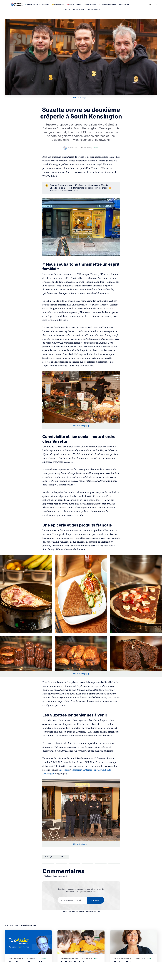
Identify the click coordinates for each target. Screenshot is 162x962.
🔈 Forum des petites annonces (37, 4)
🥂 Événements (90, 4)
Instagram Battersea (82, 770)
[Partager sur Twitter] (48, 864)
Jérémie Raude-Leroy (17, 959)
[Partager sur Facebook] (61, 864)
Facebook (64, 770)
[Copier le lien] (114, 864)
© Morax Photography (81, 98)
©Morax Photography (81, 426)
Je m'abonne (139, 4)
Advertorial (70, 147)
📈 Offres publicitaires (107, 4)
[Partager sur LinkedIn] (74, 864)
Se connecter (124, 4)
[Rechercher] (155, 4)
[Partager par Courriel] (101, 864)
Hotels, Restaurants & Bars (55, 857)
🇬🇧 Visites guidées (74, 4)
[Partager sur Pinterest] (87, 864)
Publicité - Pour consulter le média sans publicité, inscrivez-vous (81, 9)
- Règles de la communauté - (55, 877)
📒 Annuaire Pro (58, 4)
